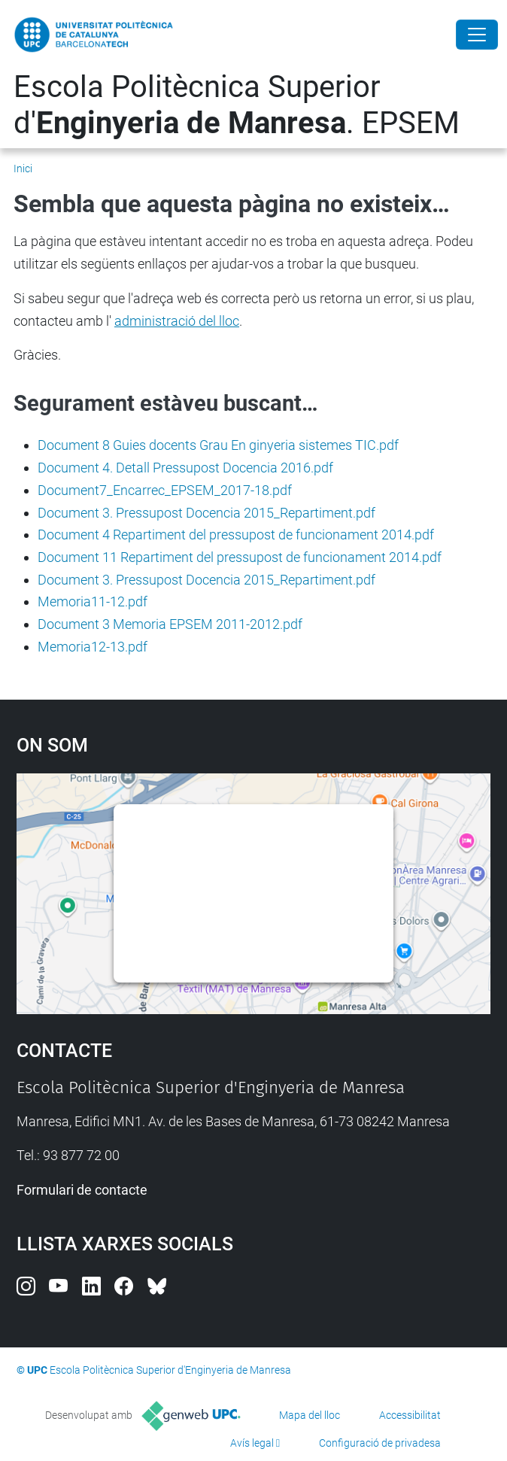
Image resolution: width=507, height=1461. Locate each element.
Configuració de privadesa (380, 1443)
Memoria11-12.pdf (92, 601)
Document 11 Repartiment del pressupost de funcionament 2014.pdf (240, 557)
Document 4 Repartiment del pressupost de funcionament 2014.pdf (236, 534)
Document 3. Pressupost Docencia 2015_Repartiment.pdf (206, 513)
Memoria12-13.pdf (92, 647)
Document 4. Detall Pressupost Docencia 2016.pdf (185, 467)
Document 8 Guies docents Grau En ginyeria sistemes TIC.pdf (218, 445)
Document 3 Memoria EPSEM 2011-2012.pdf (170, 624)
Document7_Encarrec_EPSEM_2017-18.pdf (165, 490)
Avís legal (252, 1443)
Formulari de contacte (82, 1190)
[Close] (477, 35)
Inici (23, 169)
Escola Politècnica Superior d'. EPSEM (237, 105)
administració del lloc (176, 321)
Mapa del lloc (309, 1415)
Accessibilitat (410, 1415)
